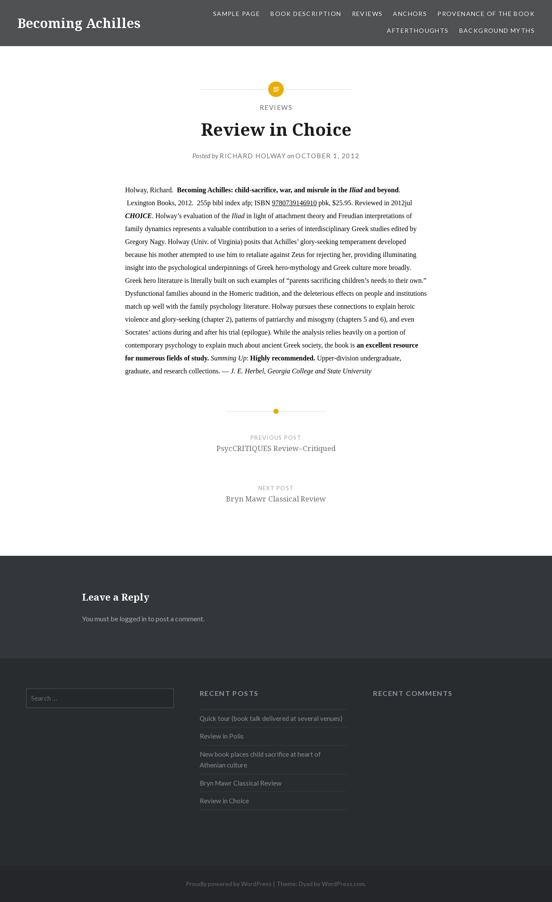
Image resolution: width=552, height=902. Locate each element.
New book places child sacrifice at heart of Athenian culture (260, 759)
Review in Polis (222, 736)
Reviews (367, 13)
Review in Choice (224, 801)
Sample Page (236, 13)
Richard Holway (253, 156)
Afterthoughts (417, 30)
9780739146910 (294, 203)
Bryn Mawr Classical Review (241, 783)
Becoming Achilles (79, 23)
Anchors (410, 13)
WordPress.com (343, 883)
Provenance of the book (486, 13)
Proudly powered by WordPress (229, 883)
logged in (133, 618)
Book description (305, 13)
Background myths (497, 30)
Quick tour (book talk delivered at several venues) (271, 718)
